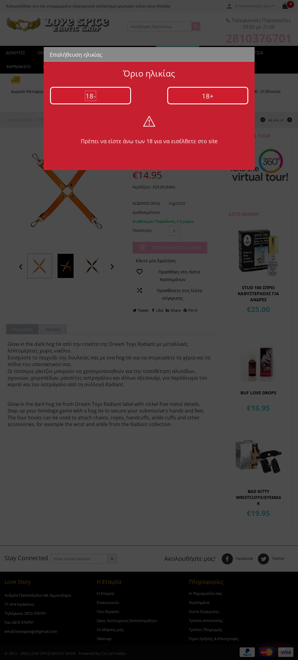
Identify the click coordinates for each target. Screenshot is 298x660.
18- (91, 95)
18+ (208, 95)
